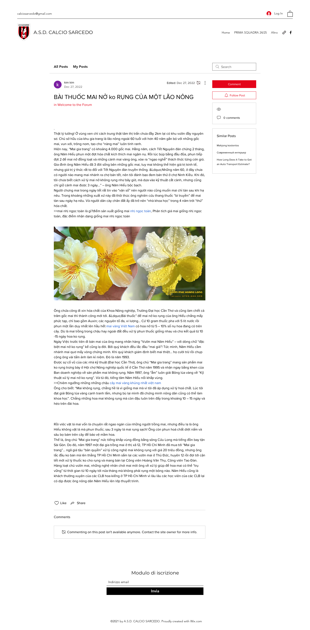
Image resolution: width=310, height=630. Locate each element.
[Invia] (155, 591)
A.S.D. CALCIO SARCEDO (63, 32)
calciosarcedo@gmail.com (34, 13)
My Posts (80, 67)
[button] (290, 13)
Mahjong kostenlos (228, 145)
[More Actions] (202, 82)
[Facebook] (290, 32)
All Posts (61, 67)
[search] (234, 67)
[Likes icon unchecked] (56, 503)
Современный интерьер (231, 152)
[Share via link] (77, 503)
